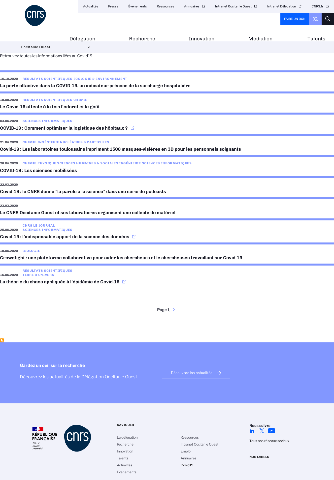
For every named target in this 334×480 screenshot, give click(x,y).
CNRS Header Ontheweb (315, 19)
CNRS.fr (317, 6)
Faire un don (294, 19)
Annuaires (192, 6)
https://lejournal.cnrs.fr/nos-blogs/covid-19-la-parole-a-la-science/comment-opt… (167, 123)
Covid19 (187, 465)
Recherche (142, 38)
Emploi (186, 451)
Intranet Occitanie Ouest (233, 6)
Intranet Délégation (281, 6)
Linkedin (252, 430)
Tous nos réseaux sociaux (269, 441)
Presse (113, 6)
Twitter (262, 430)
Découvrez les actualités (191, 373)
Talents (316, 38)
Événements (137, 6)
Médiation (260, 38)
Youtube (271, 430)
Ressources (165, 6)
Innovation (201, 38)
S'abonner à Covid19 (2, 340)
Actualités (90, 6)
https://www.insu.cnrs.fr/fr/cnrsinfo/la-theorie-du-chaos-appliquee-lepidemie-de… (167, 276)
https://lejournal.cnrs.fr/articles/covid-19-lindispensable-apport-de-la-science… (167, 230)
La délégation (127, 437)
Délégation (82, 38)
